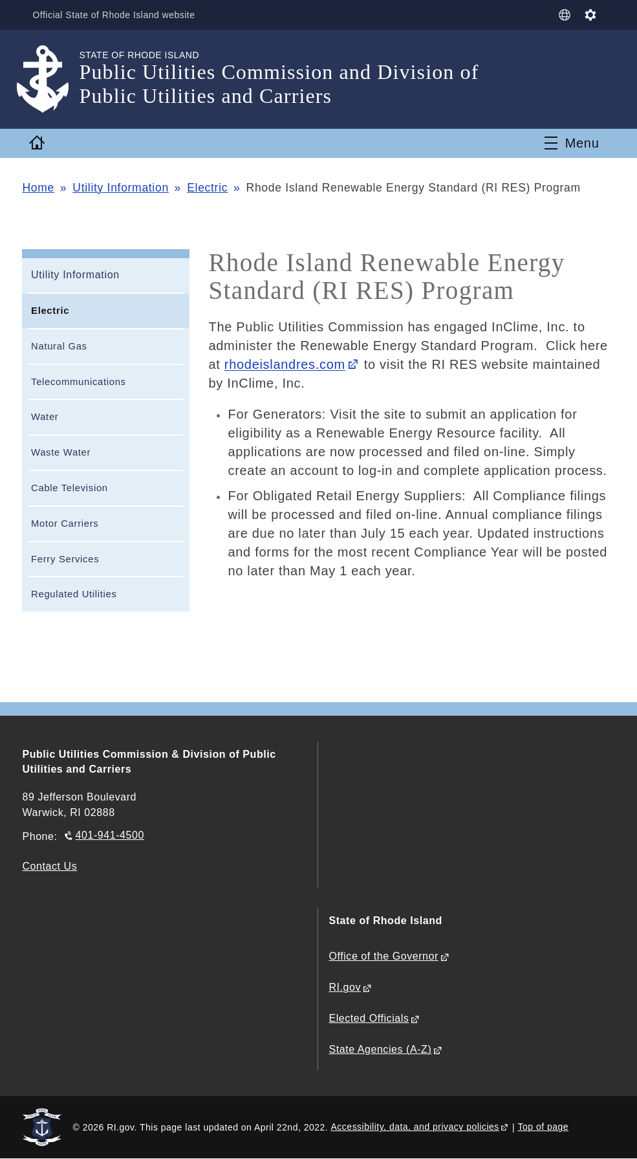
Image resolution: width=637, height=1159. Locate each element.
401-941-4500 (110, 835)
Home (38, 187)
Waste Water (61, 452)
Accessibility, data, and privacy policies (415, 1126)
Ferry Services (65, 559)
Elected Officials (369, 1018)
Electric (207, 187)
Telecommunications (78, 382)
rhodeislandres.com (284, 364)
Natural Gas (59, 346)
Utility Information (120, 187)
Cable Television (69, 488)
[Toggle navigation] (572, 143)
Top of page (542, 1126)
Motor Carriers (64, 523)
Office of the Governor (383, 956)
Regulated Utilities (74, 594)
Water (44, 417)
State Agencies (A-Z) (380, 1049)
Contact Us (49, 866)
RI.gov (345, 987)
